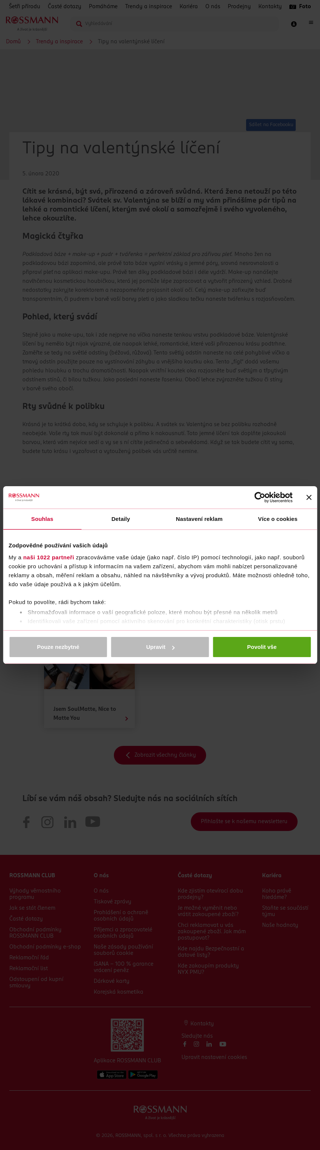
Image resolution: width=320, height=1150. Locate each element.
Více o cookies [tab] (278, 519)
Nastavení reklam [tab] (199, 519)
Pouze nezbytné (58, 647)
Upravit (160, 647)
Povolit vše (262, 647)
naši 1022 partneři (48, 557)
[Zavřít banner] (308, 497)
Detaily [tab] (120, 519)
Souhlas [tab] (42, 519)
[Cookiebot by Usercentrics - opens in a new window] (259, 497)
